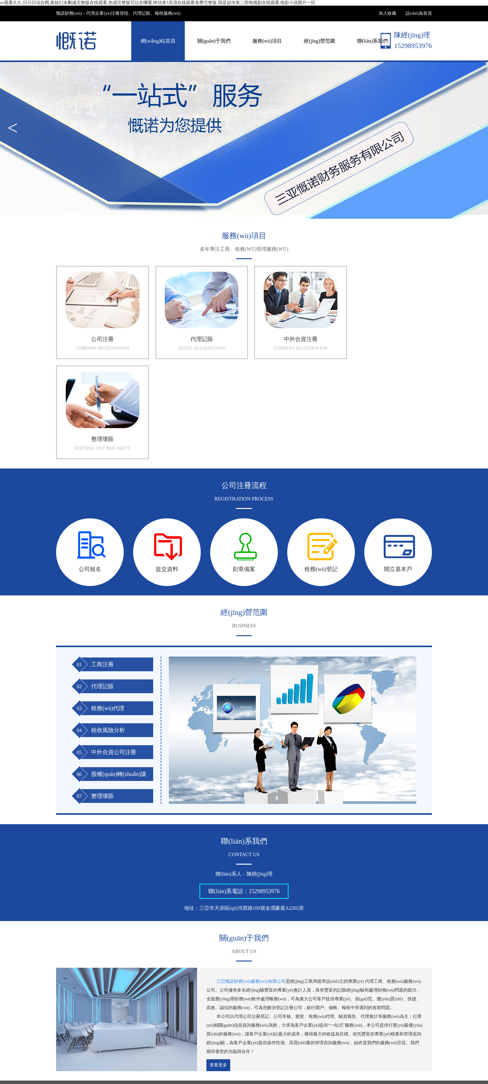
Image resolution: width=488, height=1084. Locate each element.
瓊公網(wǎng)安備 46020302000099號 (281, 1066)
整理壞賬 (102, 696)
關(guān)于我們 (214, 41)
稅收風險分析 (108, 630)
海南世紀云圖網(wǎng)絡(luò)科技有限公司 (158, 990)
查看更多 (218, 965)
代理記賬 (102, 587)
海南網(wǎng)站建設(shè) (381, 1066)
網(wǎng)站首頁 (158, 41)
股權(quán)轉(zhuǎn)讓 (118, 674)
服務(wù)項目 (267, 41)
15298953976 (264, 792)
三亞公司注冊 (97, 990)
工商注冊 (102, 565)
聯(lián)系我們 (372, 41)
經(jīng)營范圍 (319, 41)
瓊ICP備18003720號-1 (216, 1066)
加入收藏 (387, 13)
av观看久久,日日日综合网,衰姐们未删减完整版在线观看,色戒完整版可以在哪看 (76, 1081)
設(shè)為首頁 (419, 13)
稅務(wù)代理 (107, 608)
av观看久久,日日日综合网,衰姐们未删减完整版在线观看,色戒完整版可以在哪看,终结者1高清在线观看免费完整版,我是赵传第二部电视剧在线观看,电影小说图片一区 (157, 2)
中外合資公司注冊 (113, 652)
